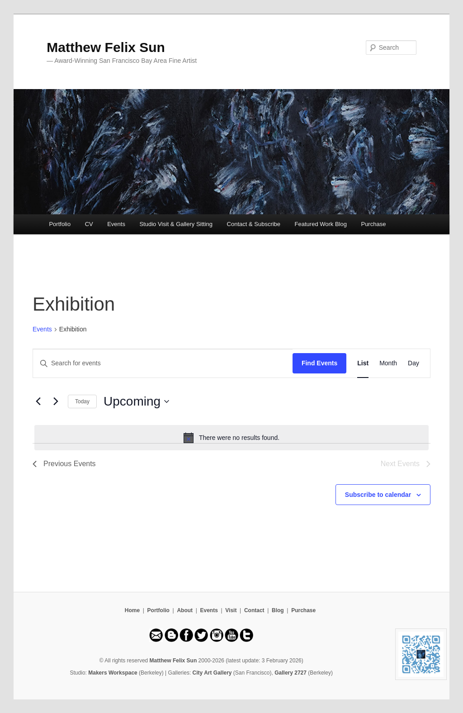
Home (132, 610)
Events (116, 224)
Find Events (319, 363)
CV (89, 224)
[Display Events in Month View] (388, 363)
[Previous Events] (38, 401)
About (185, 610)
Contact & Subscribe (254, 224)
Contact (254, 610)
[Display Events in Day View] (413, 363)
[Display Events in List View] (363, 363)
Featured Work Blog (321, 224)
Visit (230, 610)
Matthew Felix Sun (106, 47)
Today (82, 401)
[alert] (231, 437)
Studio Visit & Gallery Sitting (176, 224)
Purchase (373, 224)
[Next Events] (55, 401)
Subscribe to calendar (378, 494)
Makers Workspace (112, 673)
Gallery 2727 (290, 673)
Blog (278, 610)
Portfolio (60, 224)
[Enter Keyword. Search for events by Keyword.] (163, 363)
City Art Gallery (212, 673)
